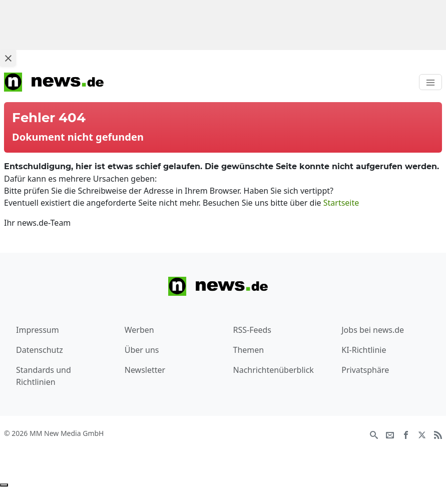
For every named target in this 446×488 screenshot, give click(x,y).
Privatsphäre (365, 369)
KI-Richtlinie (363, 349)
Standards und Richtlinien (43, 375)
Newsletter (145, 369)
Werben (139, 329)
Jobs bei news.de (372, 329)
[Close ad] (8, 58)
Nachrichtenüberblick (273, 369)
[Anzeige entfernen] (4, 484)
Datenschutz (39, 349)
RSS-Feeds (252, 329)
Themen (248, 349)
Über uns (142, 349)
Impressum (37, 329)
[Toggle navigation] (430, 82)
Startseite (341, 202)
